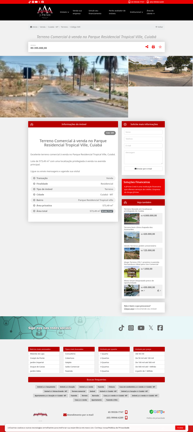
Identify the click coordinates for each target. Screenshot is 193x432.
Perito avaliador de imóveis (117, 12)
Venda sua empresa (77, 12)
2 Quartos (104, 358)
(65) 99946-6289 (157, 2)
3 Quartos (104, 362)
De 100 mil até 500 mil (145, 362)
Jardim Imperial (37, 362)
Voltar (159, 27)
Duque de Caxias (37, 366)
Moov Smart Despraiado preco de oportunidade (139, 281)
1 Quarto (104, 353)
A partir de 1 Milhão (144, 371)
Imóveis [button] (63, 12)
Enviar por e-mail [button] (143, 168)
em (56, 391)
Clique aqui (129, 309)
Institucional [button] (135, 12)
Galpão (68, 362)
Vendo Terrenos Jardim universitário (140, 246)
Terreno (64, 27)
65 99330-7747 (137, 2)
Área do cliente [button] (150, 12)
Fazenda (68, 371)
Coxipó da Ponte (37, 358)
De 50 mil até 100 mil (144, 358)
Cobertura (69, 358)
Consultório (70, 353)
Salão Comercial (72, 366)
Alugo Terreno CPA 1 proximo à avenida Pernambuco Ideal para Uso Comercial (141, 263)
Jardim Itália (35, 371)
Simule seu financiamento (95, 12)
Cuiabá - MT (53, 27)
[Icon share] (29, 2)
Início (33, 27)
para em (137, 387)
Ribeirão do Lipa (37, 353)
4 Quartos (104, 366)
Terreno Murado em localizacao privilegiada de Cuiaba (138, 210)
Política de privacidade (156, 418)
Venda (43, 27)
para (46, 387)
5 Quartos (104, 371)
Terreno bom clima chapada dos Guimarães (138, 228)
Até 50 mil (139, 353)
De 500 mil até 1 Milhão (145, 366)
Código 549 (75, 27)
